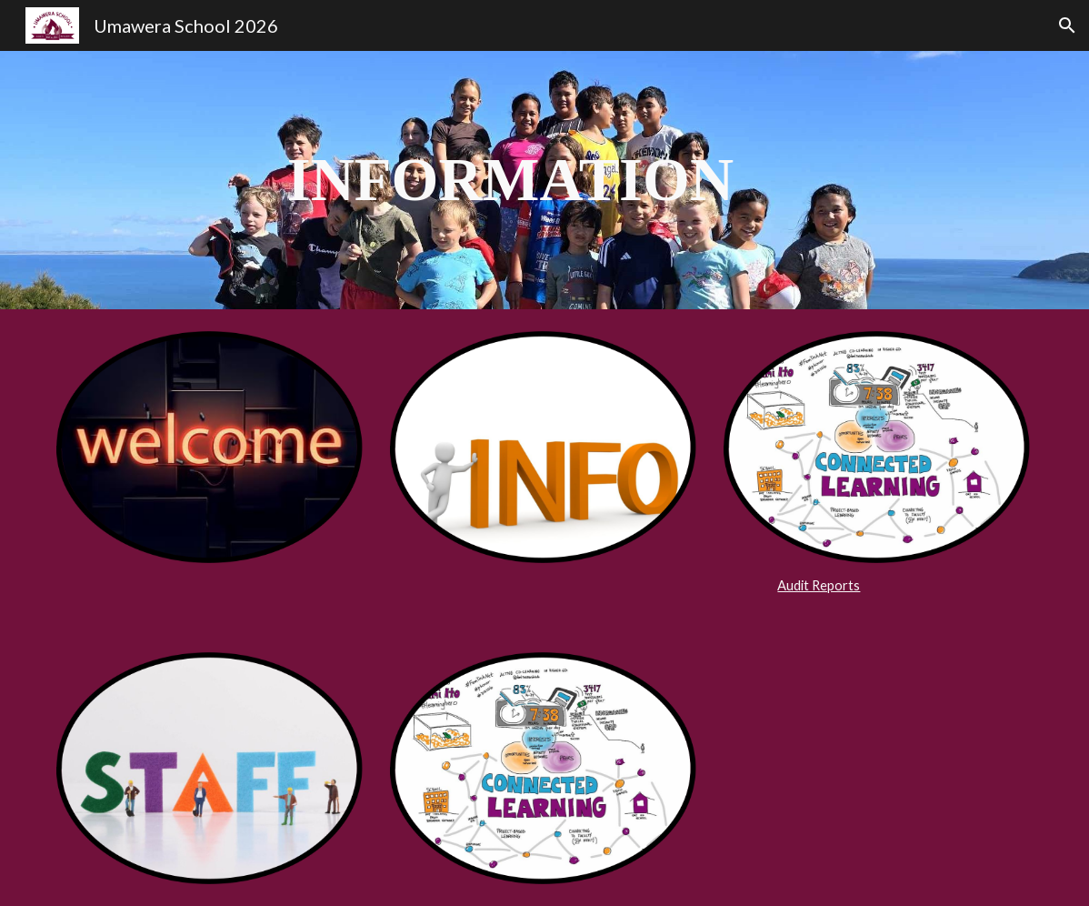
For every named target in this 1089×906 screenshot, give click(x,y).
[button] (1067, 25)
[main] (503, 180)
